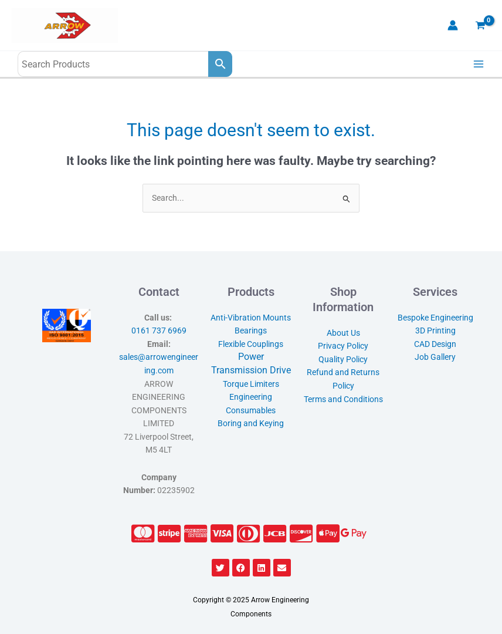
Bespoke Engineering (435, 317)
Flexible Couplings (250, 344)
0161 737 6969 (158, 330)
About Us (343, 333)
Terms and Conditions (343, 399)
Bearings (251, 330)
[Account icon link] (452, 25)
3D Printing (435, 330)
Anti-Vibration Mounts (251, 317)
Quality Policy (343, 359)
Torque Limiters (251, 384)
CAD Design (435, 344)
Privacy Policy (343, 345)
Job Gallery (435, 357)
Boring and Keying (251, 423)
